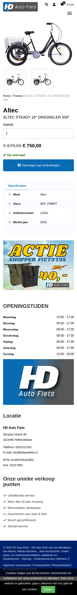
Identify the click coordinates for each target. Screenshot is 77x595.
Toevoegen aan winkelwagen (38, 165)
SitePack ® (62, 558)
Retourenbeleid (61, 565)
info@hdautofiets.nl (25, 452)
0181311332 (24, 447)
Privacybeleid (41, 565)
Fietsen (18, 95)
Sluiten (48, 589)
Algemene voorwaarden (17, 565)
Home (7, 95)
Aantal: (8, 125)
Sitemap (26, 558)
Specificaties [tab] (17, 185)
